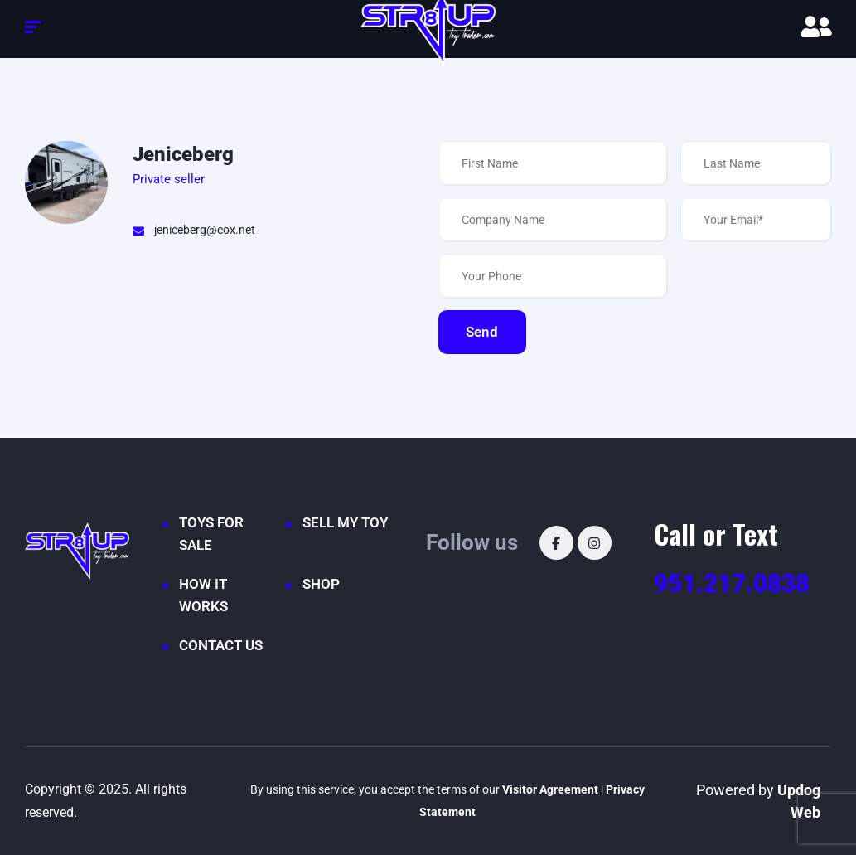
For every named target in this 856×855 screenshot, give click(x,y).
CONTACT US (221, 645)
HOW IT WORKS (203, 595)
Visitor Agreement (550, 789)
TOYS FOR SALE (211, 533)
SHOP (321, 584)
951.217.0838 (732, 583)
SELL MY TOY (345, 522)
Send (488, 331)
